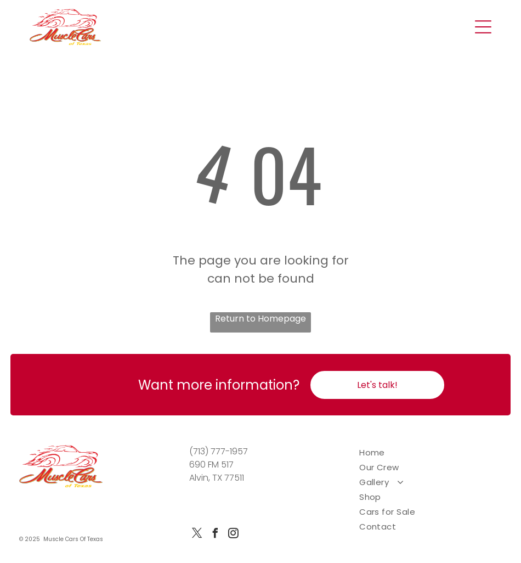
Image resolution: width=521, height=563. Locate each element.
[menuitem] (430, 452)
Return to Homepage (260, 318)
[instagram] (233, 535)
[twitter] (197, 535)
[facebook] (215, 535)
